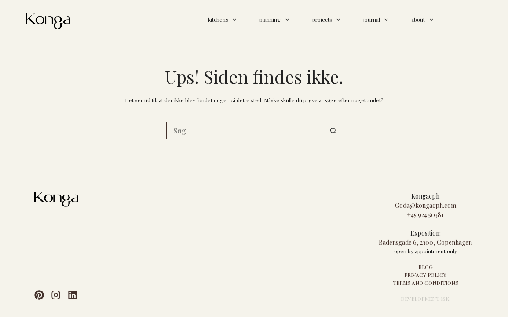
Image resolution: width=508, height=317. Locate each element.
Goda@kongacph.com (425, 205)
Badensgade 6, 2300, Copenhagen (425, 242)
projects (328, 20)
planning (275, 20)
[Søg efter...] (245, 130)
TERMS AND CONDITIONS (425, 282)
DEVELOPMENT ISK (425, 298)
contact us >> (464, 19)
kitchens (224, 20)
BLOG (425, 266)
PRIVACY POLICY (425, 274)
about (423, 20)
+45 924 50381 (425, 214)
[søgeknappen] (333, 130)
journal (377, 20)
